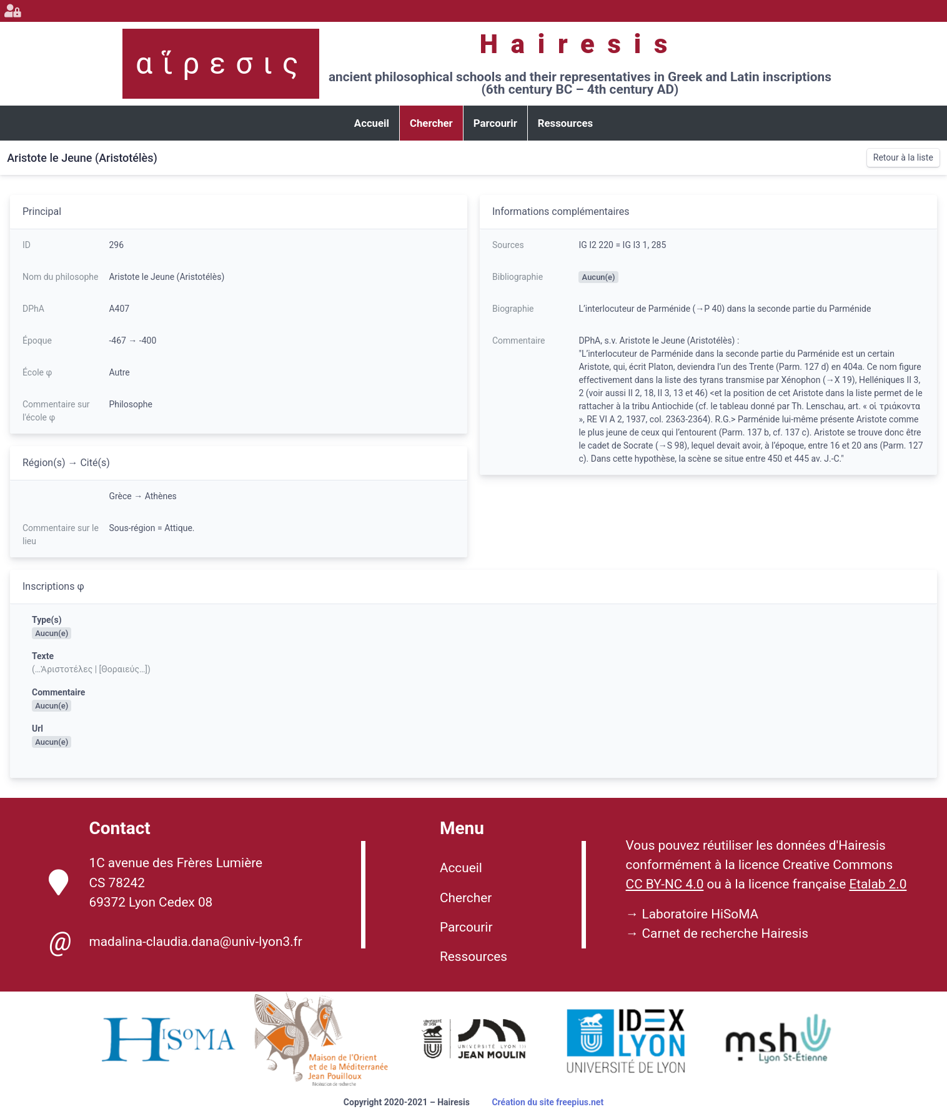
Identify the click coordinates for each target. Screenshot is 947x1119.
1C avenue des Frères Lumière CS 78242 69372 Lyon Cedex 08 (155, 882)
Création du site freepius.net (547, 1102)
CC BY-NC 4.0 (665, 884)
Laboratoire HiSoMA (700, 914)
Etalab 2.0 (877, 884)
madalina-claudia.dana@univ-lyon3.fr (175, 941)
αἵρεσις (222, 63)
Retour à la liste (903, 157)
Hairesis (580, 44)
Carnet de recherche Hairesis (725, 933)
